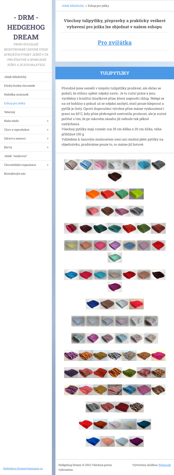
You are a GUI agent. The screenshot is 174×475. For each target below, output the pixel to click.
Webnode (164, 465)
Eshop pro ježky (14, 103)
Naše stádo (11, 121)
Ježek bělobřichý (15, 77)
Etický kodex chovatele (19, 86)
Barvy (8, 147)
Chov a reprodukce (16, 129)
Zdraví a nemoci (15, 138)
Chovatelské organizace (20, 165)
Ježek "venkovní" (15, 156)
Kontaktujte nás (15, 173)
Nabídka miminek (16, 94)
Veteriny (9, 112)
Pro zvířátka (115, 42)
